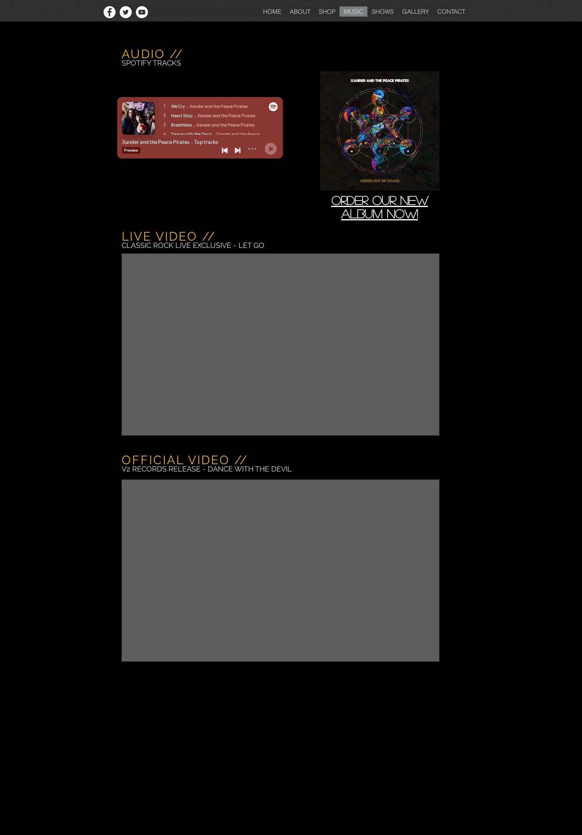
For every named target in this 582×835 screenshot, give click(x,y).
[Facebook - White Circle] (109, 12)
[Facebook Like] (84, 12)
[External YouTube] (280, 344)
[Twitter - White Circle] (126, 12)
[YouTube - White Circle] (142, 12)
